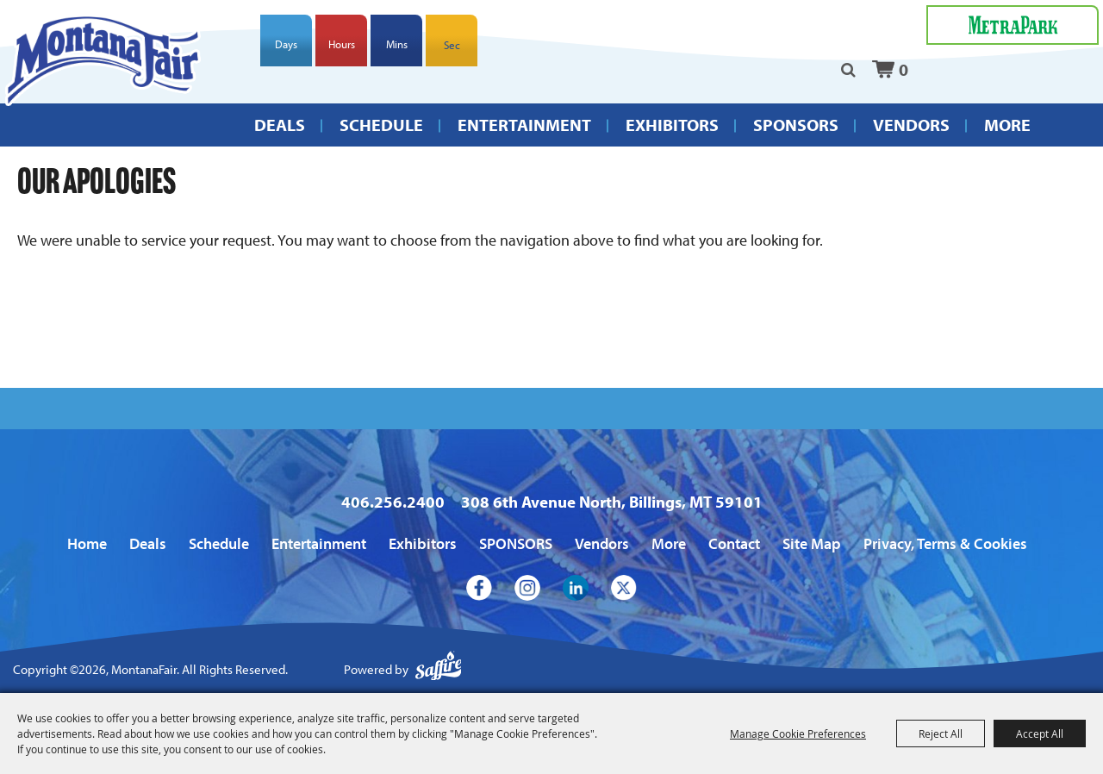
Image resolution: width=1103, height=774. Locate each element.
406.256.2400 (393, 501)
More (1007, 124)
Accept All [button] (1039, 733)
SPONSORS (795, 124)
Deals (279, 124)
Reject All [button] (941, 733)
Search (848, 70)
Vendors (911, 124)
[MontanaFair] (103, 60)
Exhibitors (672, 124)
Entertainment (524, 124)
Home (87, 543)
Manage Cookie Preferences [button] (798, 733)
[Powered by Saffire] (438, 670)
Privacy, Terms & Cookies (945, 543)
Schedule (381, 124)
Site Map (811, 543)
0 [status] (903, 69)
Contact (734, 543)
